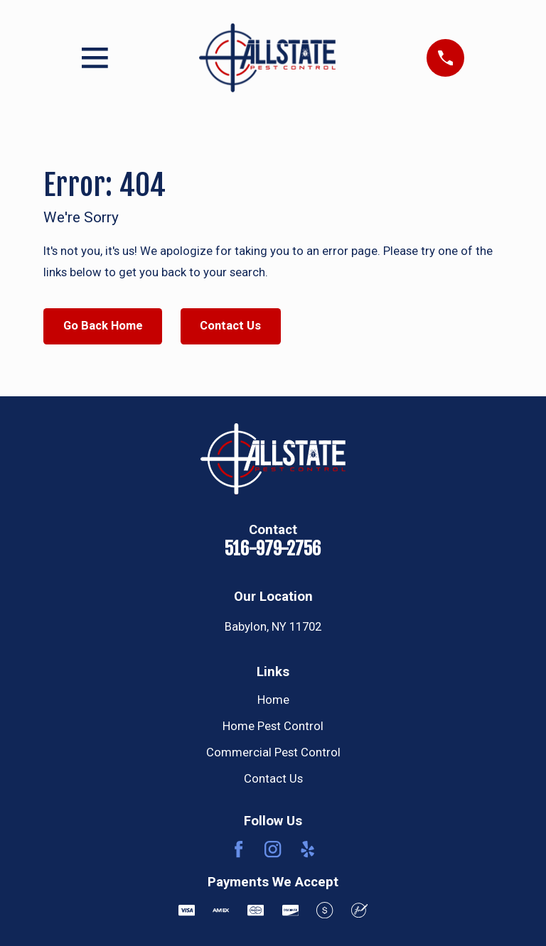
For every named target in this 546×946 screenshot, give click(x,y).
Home (273, 700)
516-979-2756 (273, 549)
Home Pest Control (273, 726)
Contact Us (230, 325)
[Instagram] (272, 849)
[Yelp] (307, 849)
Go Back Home (103, 325)
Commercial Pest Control (273, 752)
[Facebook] (238, 849)
